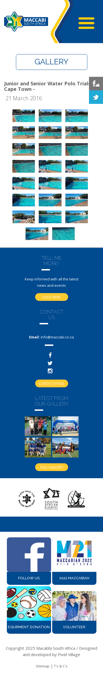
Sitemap (42, 666)
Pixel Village (69, 654)
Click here (51, 296)
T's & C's (61, 666)
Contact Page (51, 383)
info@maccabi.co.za (57, 337)
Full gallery (51, 467)
